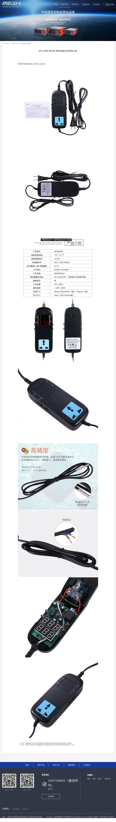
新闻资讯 (86, 4)
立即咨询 (51, 796)
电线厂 (100, 779)
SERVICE (75, 4)
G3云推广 (25, 809)
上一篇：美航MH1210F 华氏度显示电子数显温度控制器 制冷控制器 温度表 (45, 743)
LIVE (108, 4)
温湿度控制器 (25, 43)
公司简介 (96, 4)
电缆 (93, 779)
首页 (56, 4)
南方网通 (16, 809)
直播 (112, 4)
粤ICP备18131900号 (107, 817)
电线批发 (108, 779)
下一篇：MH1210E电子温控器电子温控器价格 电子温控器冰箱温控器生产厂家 (46, 745)
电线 (88, 779)
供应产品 (64, 4)
